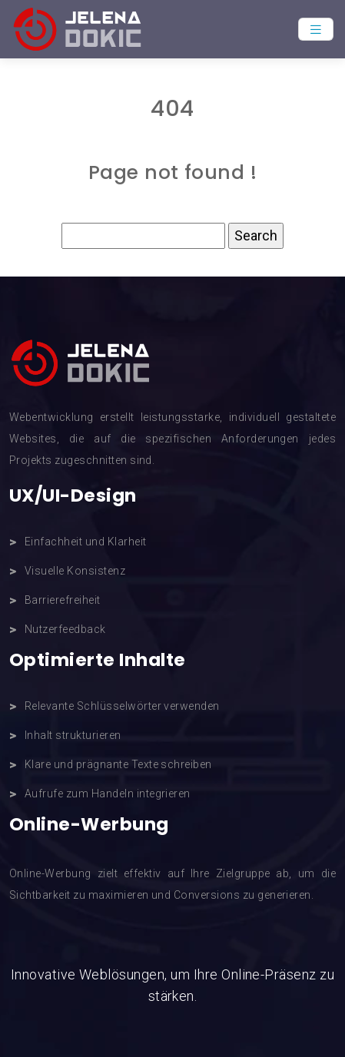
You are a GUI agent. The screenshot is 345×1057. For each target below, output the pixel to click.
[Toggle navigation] (315, 29)
